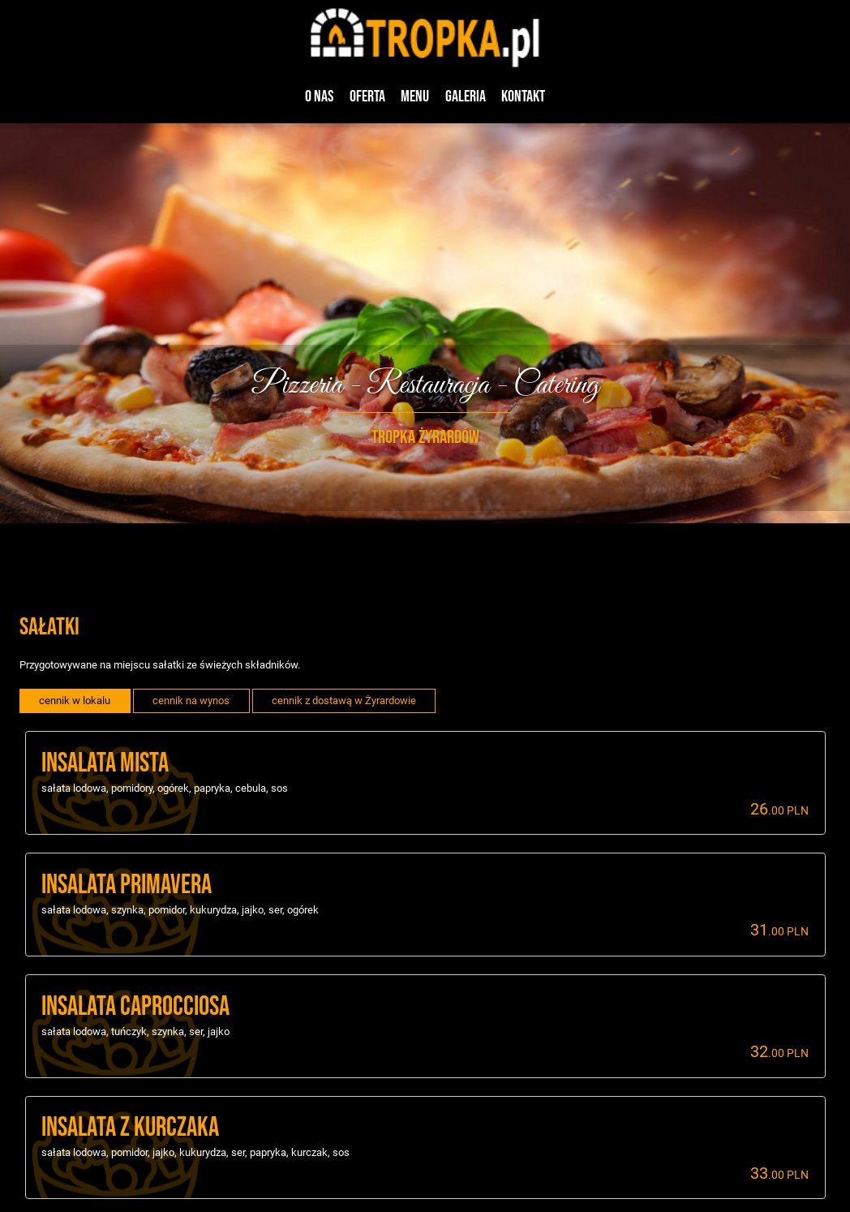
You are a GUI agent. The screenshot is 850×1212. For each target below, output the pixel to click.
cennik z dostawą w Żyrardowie (344, 700)
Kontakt (523, 96)
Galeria (465, 96)
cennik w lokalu (74, 700)
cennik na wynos (191, 700)
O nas (319, 96)
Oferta (367, 96)
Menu (415, 96)
